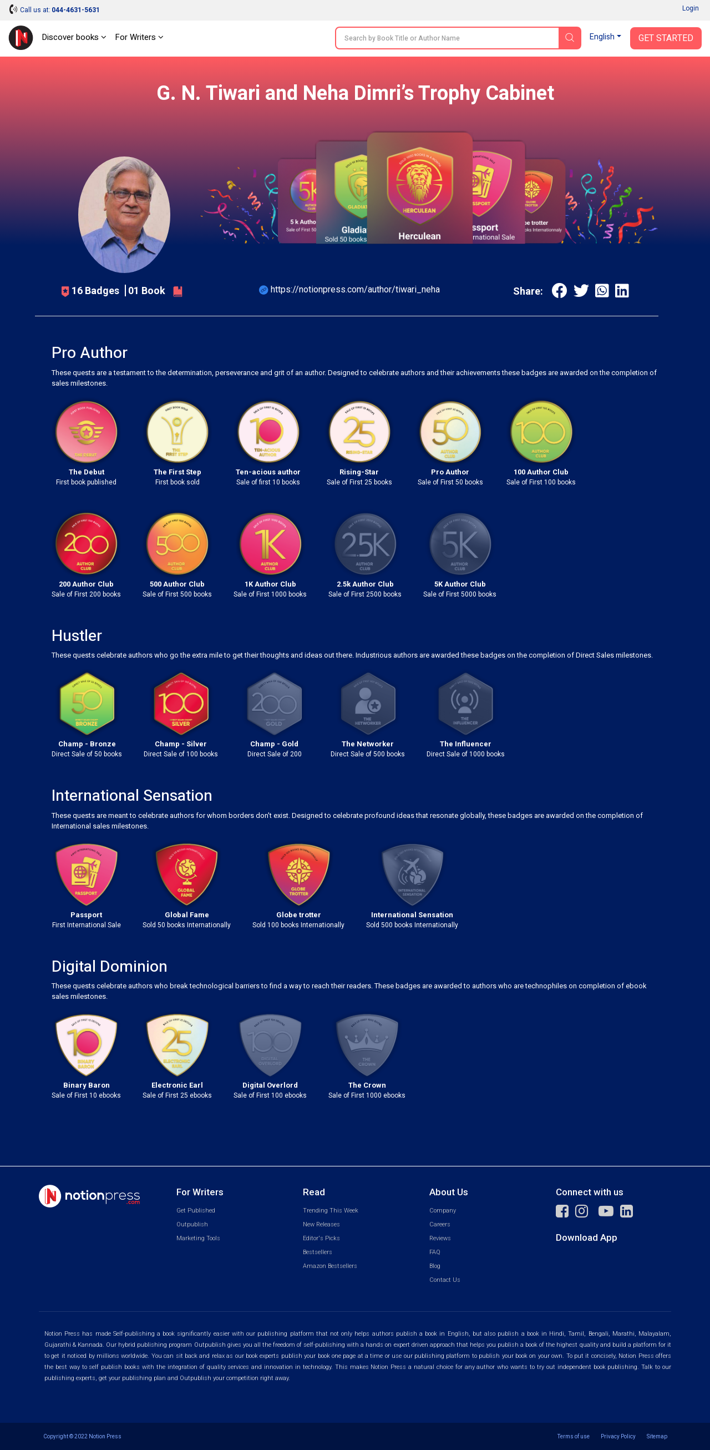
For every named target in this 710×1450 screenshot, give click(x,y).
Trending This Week (330, 1210)
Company (442, 1210)
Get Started (665, 38)
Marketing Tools (198, 1238)
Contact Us (444, 1280)
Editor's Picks (321, 1238)
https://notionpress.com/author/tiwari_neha (355, 289)
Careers (439, 1224)
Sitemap (657, 1436)
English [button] (602, 37)
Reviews (440, 1238)
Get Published (195, 1210)
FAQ (434, 1252)
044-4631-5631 (76, 10)
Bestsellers (317, 1252)
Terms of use (573, 1436)
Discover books (74, 37)
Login (690, 8)
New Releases (321, 1224)
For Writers (139, 37)
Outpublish (192, 1224)
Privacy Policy (618, 1436)
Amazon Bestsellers (330, 1266)
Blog (434, 1266)
